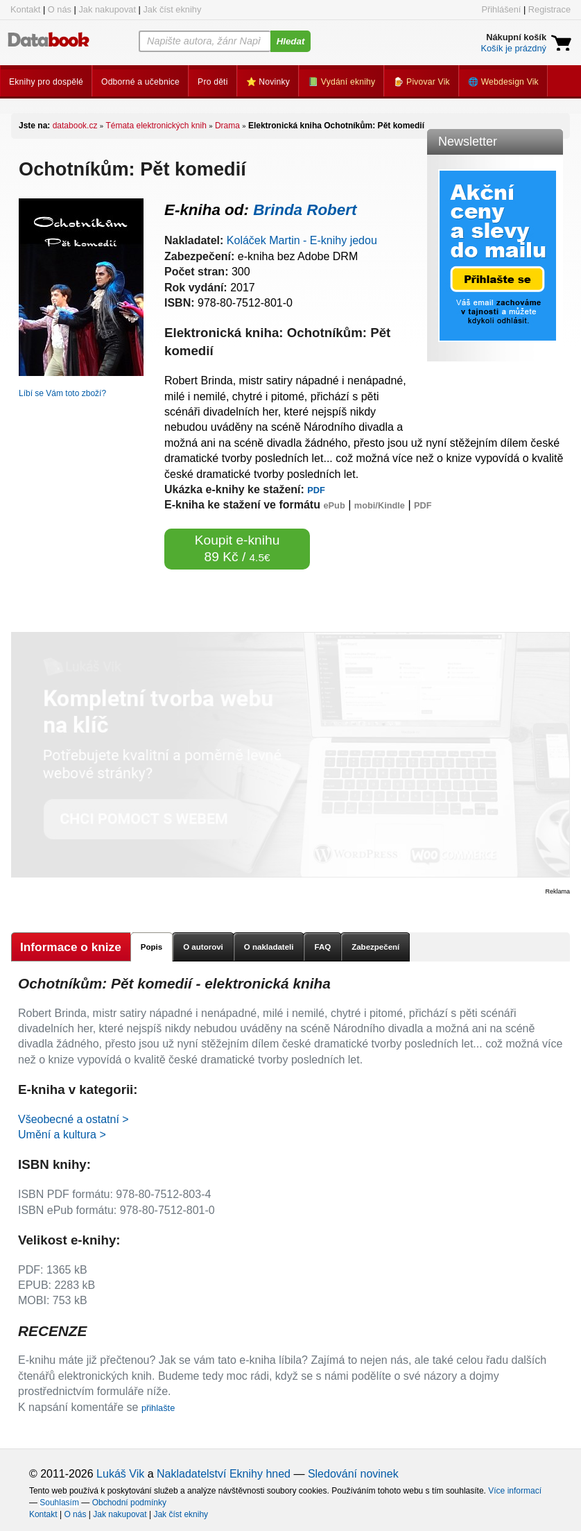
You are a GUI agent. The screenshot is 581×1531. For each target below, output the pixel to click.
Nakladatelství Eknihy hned (223, 1474)
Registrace (549, 9)
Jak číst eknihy (172, 9)
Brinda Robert (304, 210)
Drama (227, 125)
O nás (59, 9)
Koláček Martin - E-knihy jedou (302, 240)
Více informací (514, 1491)
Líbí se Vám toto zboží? (62, 393)
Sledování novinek (353, 1474)
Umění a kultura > (62, 1134)
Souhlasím (59, 1502)
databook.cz (75, 125)
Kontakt (25, 9)
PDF (316, 490)
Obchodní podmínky (129, 1502)
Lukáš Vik (120, 1474)
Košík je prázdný (513, 48)
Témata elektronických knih (155, 125)
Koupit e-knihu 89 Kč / (237, 548)
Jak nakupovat (107, 9)
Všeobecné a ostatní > (73, 1119)
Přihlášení (501, 9)
